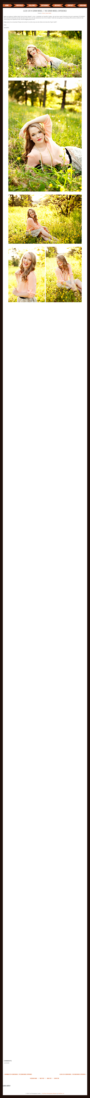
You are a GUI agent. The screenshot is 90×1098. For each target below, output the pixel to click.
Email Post (49, 1078)
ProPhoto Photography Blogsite (49, 1093)
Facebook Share (33, 1078)
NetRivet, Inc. (61, 1093)
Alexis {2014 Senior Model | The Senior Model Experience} (73, 1074)
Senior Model (48, 13)
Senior (43, 13)
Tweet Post (42, 1078)
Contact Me (56, 1078)
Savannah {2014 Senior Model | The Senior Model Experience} (18, 1074)
